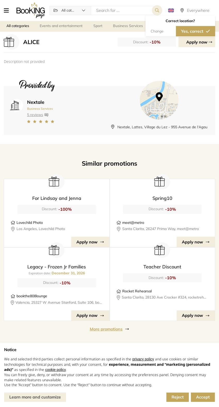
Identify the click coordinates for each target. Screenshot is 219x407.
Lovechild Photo (30, 222)
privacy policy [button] (143, 359)
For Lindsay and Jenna (56, 198)
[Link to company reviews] (40, 121)
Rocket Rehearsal (137, 291)
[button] (8, 10)
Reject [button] (178, 397)
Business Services (40, 109)
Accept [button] (203, 397)
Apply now (196, 42)
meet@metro (133, 222)
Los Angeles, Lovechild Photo (41, 228)
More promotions (106, 329)
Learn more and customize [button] (35, 397)
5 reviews (35, 114)
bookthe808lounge (32, 296)
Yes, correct (192, 31)
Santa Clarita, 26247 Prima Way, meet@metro (160, 228)
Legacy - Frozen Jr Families (56, 267)
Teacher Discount (162, 267)
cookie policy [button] (55, 370)
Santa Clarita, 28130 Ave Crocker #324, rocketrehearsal (165, 297)
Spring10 (162, 198)
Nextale (35, 102)
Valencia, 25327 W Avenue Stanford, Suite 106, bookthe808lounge (59, 302)
